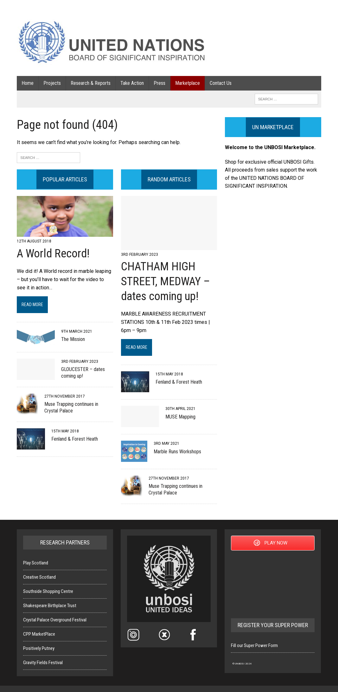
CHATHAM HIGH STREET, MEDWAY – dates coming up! (165, 281)
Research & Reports (91, 83)
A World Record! (53, 253)
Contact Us (221, 83)
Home (28, 83)
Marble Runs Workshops (177, 452)
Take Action (132, 83)
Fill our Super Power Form (254, 645)
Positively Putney (38, 648)
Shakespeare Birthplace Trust (49, 605)
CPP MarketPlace (39, 634)
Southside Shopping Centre (48, 591)
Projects (52, 83)
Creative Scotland (39, 577)
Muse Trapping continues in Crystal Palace (71, 407)
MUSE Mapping (180, 417)
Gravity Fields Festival (43, 662)
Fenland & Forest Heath (74, 439)
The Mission (73, 339)
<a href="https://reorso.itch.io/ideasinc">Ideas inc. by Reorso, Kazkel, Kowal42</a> (273, 583)
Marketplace (187, 83)
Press (159, 83)
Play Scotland (35, 563)
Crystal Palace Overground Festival (54, 620)
